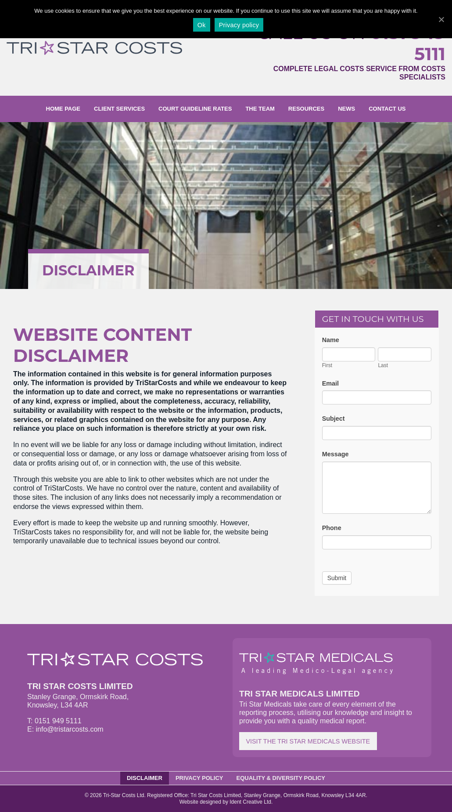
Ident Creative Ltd (250, 802)
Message (335, 454)
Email (330, 383)
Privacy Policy (199, 778)
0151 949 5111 (407, 43)
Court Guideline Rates (195, 108)
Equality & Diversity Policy (281, 778)
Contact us (387, 108)
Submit (337, 577)
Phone (331, 527)
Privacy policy (239, 25)
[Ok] (441, 19)
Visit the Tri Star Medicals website (308, 741)
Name (330, 339)
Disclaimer (144, 778)
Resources (306, 108)
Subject (333, 418)
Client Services (119, 108)
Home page (63, 108)
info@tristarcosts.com (70, 729)
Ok (201, 25)
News (346, 108)
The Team (259, 108)
